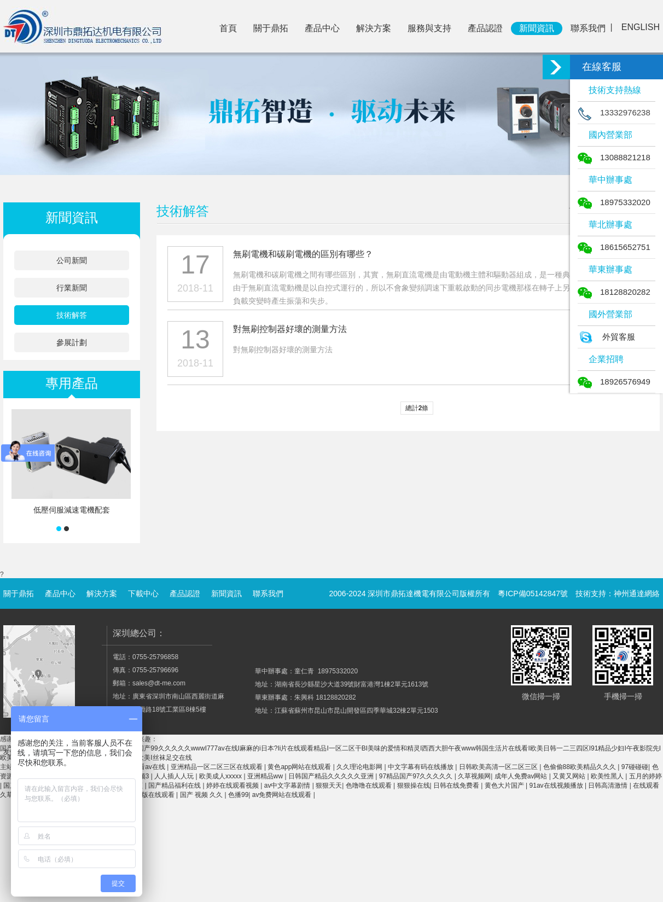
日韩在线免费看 (457, 785)
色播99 (238, 795)
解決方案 (373, 28)
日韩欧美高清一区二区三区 (499, 767)
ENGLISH (640, 27)
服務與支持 (429, 28)
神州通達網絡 (637, 593)
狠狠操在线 (413, 785)
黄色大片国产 (505, 785)
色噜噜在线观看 (369, 785)
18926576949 (614, 381)
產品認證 (485, 28)
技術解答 (71, 315)
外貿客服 (606, 336)
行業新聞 (71, 287)
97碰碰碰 (634, 767)
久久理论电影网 (360, 767)
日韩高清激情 (608, 785)
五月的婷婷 (645, 776)
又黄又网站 (569, 776)
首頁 (228, 28)
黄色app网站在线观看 (300, 767)
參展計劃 (71, 342)
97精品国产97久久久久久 (417, 776)
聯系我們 (588, 28)
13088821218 (614, 157)
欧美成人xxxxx (221, 776)
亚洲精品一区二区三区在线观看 (217, 767)
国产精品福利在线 (175, 785)
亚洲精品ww (266, 776)
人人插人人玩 (174, 776)
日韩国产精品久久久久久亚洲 (331, 776)
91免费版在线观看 (148, 795)
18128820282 (614, 291)
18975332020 (614, 202)
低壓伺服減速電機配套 (71, 509)
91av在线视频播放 (557, 785)
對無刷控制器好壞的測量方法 (290, 329)
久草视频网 (474, 776)
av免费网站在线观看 (282, 795)
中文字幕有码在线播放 (421, 767)
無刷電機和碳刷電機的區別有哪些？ (303, 254)
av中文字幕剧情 (288, 785)
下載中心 (143, 593)
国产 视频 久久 (202, 795)
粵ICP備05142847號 (533, 593)
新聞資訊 (536, 28)
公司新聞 (71, 260)
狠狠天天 (329, 785)
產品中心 (322, 28)
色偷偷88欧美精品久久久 (580, 767)
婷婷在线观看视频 (233, 785)
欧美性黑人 (608, 776)
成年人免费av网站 (522, 776)
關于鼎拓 (270, 28)
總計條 (417, 408)
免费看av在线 (146, 767)
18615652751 (614, 247)
